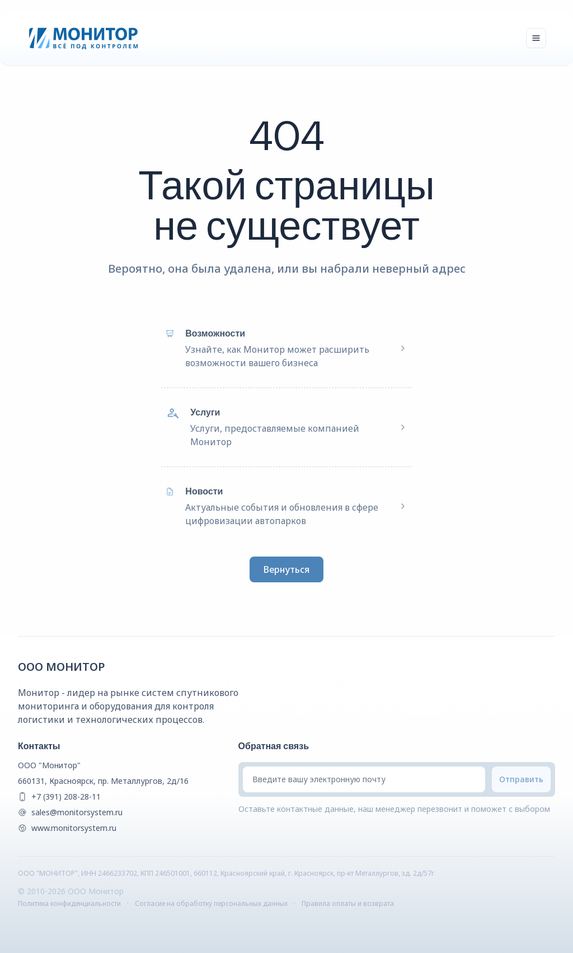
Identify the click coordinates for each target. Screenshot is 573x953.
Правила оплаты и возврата (348, 903)
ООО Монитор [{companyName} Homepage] (61, 666)
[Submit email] (521, 779)
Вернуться (286, 569)
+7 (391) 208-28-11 (66, 796)
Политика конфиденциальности (69, 903)
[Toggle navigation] (536, 38)
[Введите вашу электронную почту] (364, 779)
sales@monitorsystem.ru (77, 812)
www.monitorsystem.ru (73, 828)
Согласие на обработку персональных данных (211, 903)
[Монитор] (83, 38)
